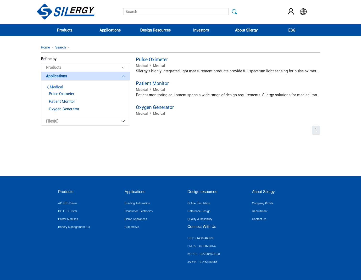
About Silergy (246, 30)
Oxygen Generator (155, 107)
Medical (54, 87)
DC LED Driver (67, 211)
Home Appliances (136, 219)
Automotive (132, 227)
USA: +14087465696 (201, 238)
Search (60, 47)
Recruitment (259, 211)
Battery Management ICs (74, 227)
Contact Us (259, 219)
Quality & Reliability (200, 219)
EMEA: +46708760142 (202, 246)
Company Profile (262, 203)
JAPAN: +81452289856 (202, 262)
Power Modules (68, 219)
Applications (110, 30)
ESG (291, 30)
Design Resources (155, 30)
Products (64, 30)
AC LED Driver (67, 203)
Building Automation (137, 203)
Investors (201, 30)
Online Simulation (199, 203)
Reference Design (199, 211)
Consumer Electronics (139, 211)
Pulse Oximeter (152, 59)
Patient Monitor (152, 83)
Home (45, 47)
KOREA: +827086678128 (204, 254)
